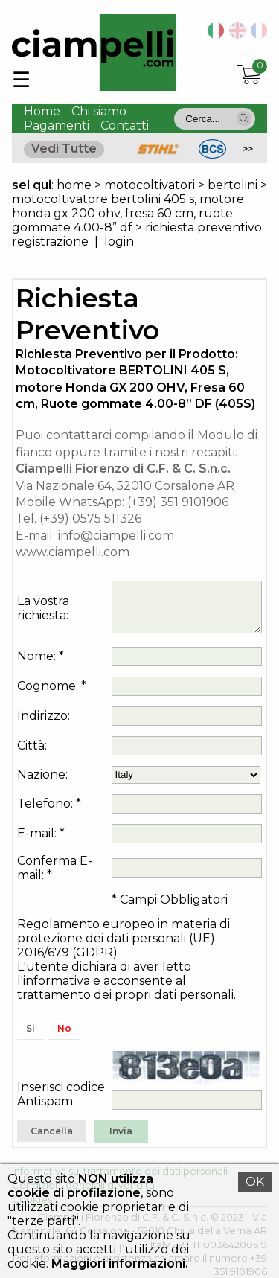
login (119, 241)
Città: (32, 745)
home (74, 185)
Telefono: (45, 803)
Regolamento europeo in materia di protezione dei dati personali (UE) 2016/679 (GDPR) (123, 938)
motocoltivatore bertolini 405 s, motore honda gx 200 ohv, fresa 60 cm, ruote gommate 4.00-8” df (128, 213)
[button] (244, 118)
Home (42, 111)
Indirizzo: (43, 716)
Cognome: (47, 686)
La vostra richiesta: (43, 608)
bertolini (232, 185)
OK (255, 1182)
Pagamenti (56, 125)
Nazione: (42, 774)
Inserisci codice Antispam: (61, 1094)
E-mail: (37, 833)
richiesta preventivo (203, 227)
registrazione (50, 241)
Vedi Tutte (64, 148)
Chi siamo (98, 111)
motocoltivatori (149, 185)
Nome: (36, 656)
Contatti (124, 125)
